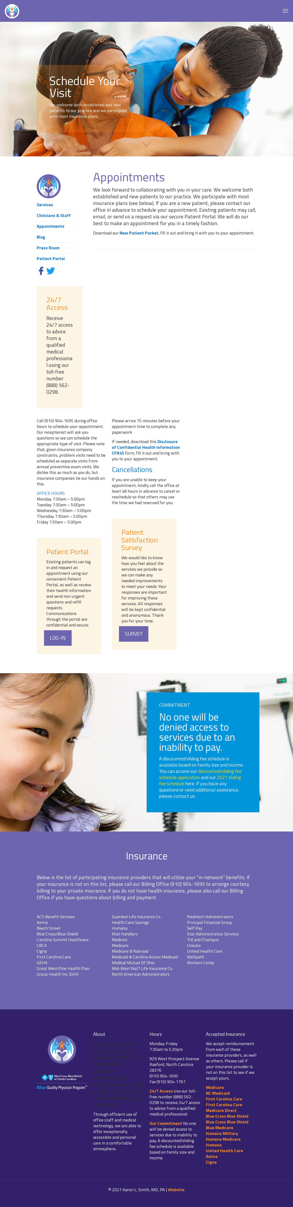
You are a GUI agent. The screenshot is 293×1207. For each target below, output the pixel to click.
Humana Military (222, 1133)
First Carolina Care (224, 1099)
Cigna (211, 1162)
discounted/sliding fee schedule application (200, 774)
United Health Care (224, 1150)
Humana (214, 1145)
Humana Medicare (223, 1139)
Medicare (215, 1087)
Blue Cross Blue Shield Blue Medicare (227, 1125)
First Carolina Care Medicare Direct (224, 1107)
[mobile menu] (285, 11)
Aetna (212, 1156)
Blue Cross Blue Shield (227, 1116)
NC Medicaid (218, 1093)
